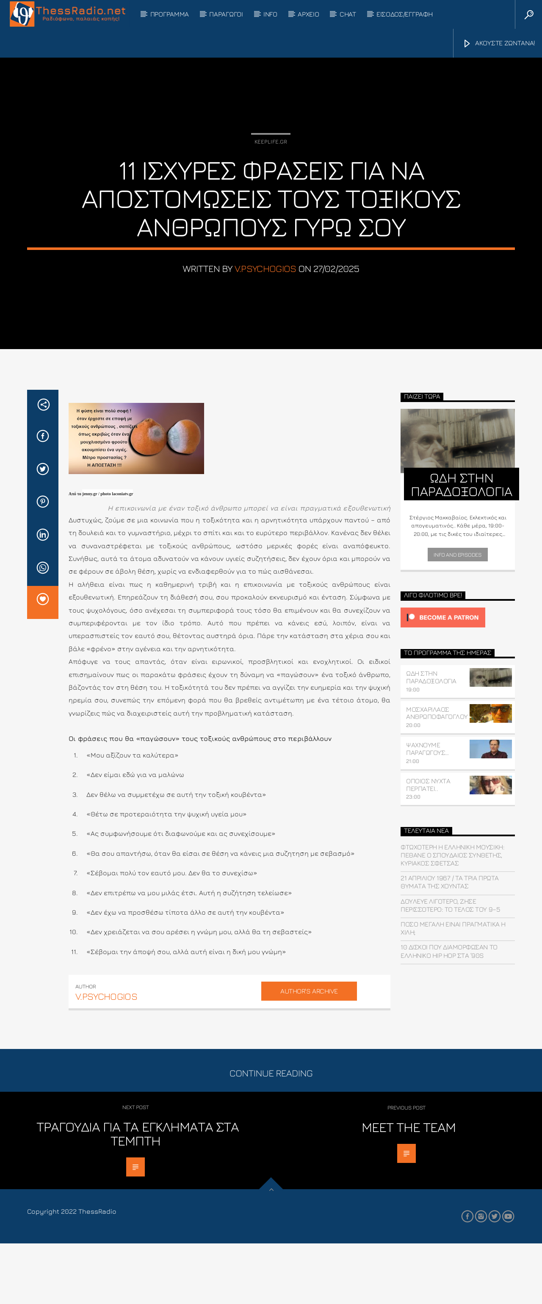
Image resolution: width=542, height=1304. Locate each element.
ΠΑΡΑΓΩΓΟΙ (226, 14)
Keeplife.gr (270, 172)
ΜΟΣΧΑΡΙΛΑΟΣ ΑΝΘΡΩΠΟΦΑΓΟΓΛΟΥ (437, 773)
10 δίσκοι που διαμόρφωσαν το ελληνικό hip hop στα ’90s (449, 1012)
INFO (270, 14)
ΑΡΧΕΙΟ (308, 14)
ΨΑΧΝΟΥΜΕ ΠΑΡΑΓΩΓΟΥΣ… (427, 809)
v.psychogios (265, 299)
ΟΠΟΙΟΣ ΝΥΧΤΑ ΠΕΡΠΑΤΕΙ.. (428, 845)
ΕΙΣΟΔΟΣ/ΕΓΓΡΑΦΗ (404, 14)
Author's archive (308, 1051)
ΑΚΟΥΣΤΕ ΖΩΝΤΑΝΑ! (498, 44)
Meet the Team (409, 1187)
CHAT (348, 14)
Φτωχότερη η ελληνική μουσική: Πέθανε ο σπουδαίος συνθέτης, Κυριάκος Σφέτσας (452, 915)
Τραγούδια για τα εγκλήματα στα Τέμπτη (137, 1194)
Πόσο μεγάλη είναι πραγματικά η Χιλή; (453, 988)
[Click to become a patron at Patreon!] (458, 678)
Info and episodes (457, 615)
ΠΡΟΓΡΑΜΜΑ (169, 14)
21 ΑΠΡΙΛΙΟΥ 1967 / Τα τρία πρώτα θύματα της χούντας (450, 942)
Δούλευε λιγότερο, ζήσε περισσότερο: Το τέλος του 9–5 (450, 966)
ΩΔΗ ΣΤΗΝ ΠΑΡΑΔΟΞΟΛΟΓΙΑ (431, 737)
